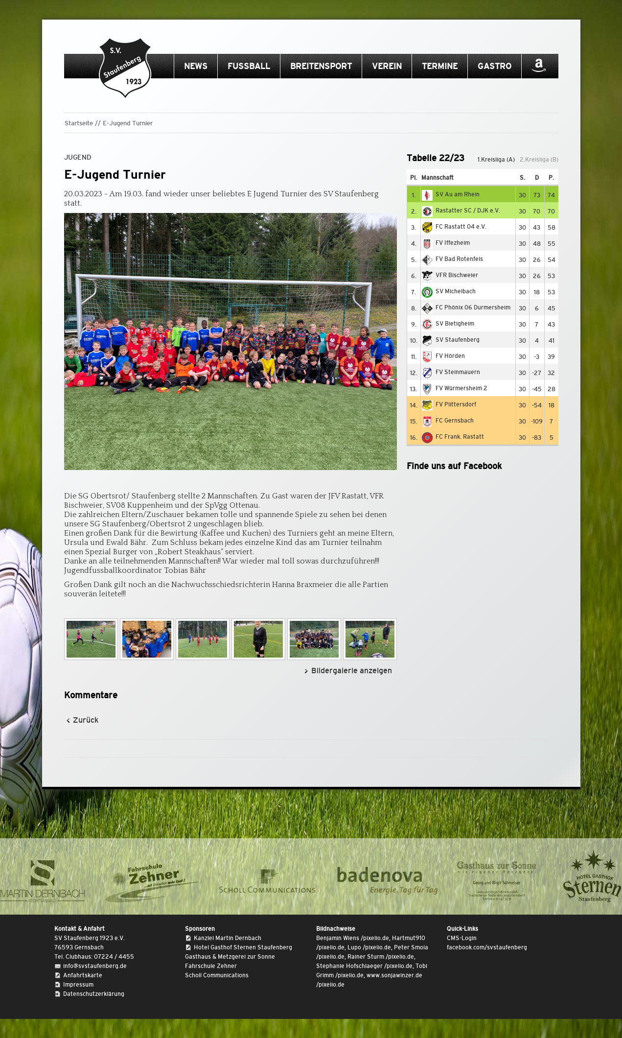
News (195, 66)
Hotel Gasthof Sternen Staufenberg (243, 947)
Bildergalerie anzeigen (351, 670)
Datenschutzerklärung (93, 994)
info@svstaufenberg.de (95, 966)
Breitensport (321, 66)
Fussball (249, 66)
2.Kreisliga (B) (539, 159)
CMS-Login (462, 938)
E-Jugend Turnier (128, 123)
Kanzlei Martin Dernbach (227, 938)
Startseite (79, 123)
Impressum (78, 984)
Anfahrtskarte (82, 975)
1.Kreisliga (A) (496, 159)
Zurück (85, 720)
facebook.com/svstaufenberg (487, 947)
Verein (387, 66)
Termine (440, 66)
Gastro (494, 66)
